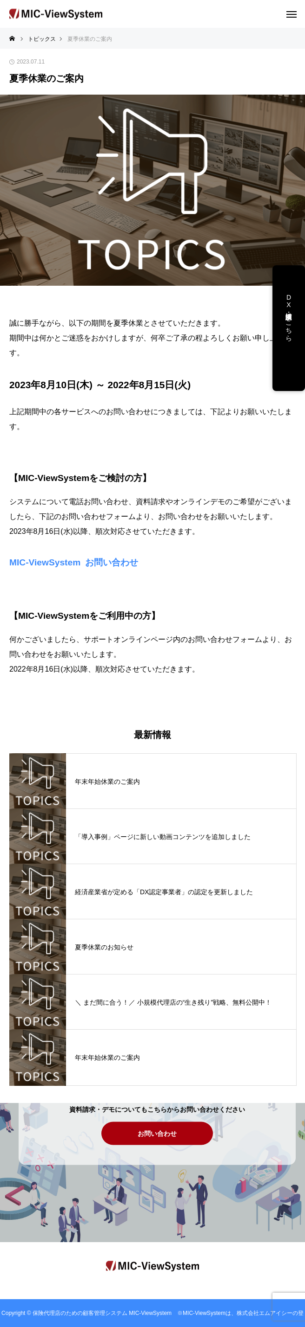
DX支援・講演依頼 (288, 308)
